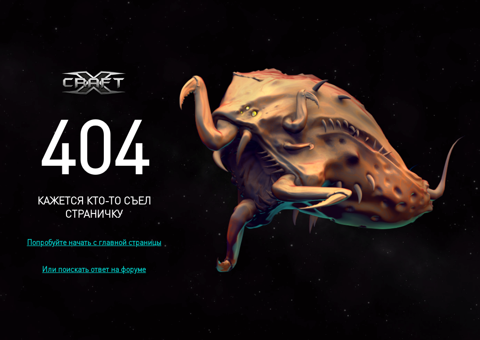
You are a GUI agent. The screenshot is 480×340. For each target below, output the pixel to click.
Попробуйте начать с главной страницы (94, 242)
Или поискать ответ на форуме (94, 269)
